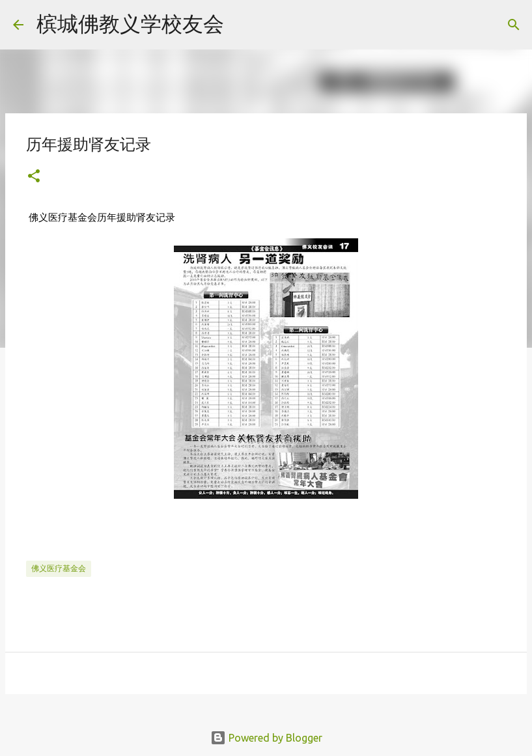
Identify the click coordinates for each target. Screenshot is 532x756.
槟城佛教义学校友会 (130, 23)
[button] (34, 177)
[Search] (242, 24)
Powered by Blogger (266, 738)
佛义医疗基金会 (58, 568)
